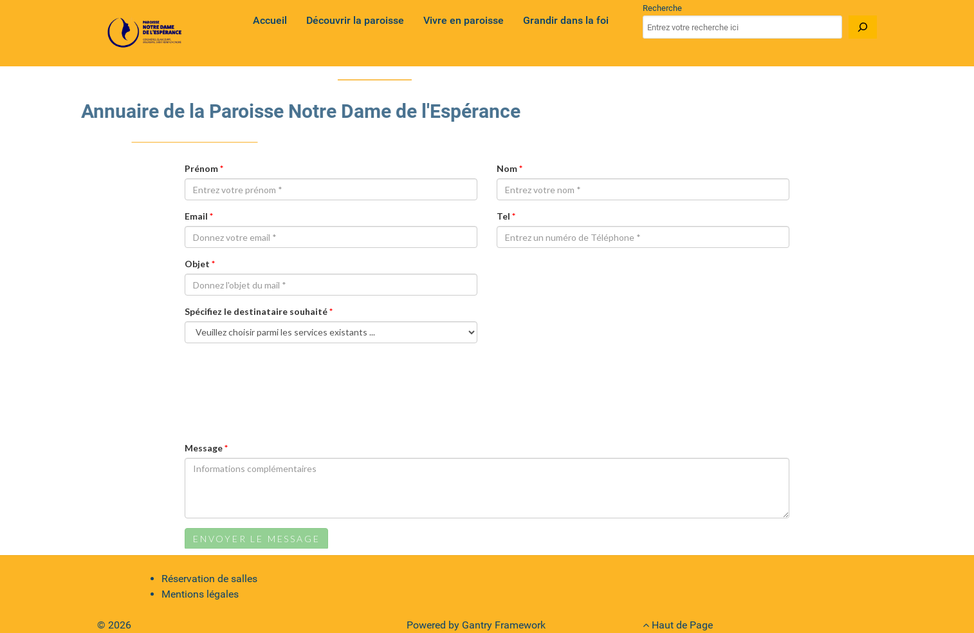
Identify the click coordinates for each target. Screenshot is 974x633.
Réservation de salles (209, 578)
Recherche (662, 8)
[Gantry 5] (145, 33)
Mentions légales (200, 594)
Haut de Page (678, 625)
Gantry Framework (504, 625)
